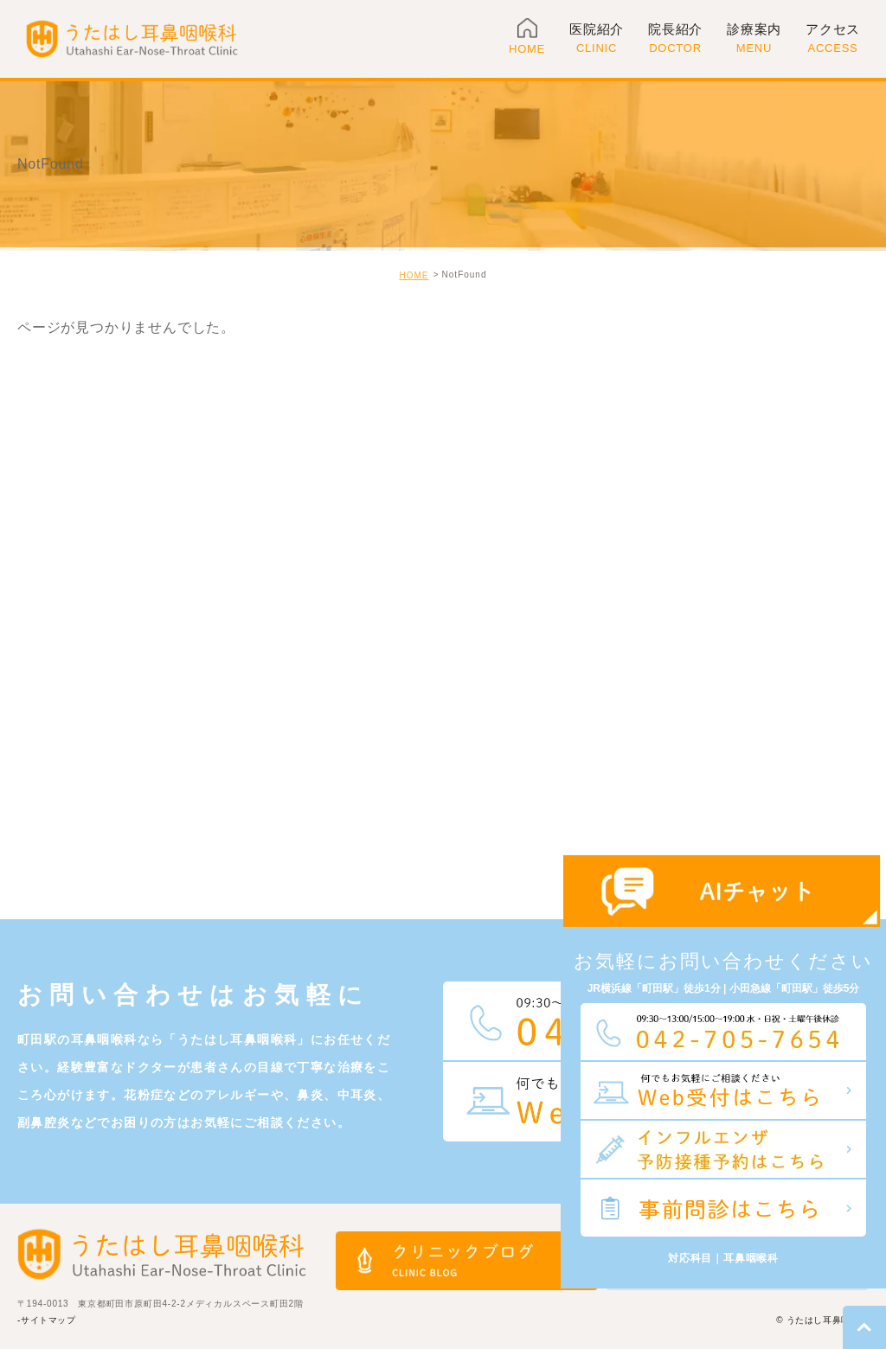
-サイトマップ (46, 1320)
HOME (413, 275)
